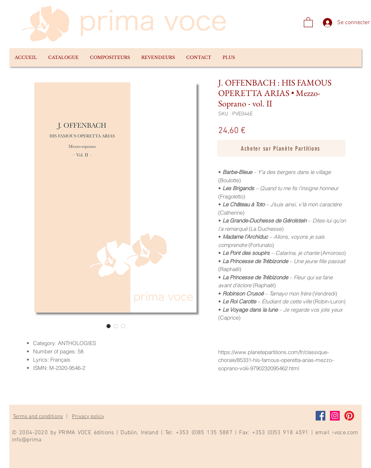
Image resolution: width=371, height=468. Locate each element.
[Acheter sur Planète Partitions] (281, 148)
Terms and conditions (38, 416)
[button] (63, 57)
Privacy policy (88, 416)
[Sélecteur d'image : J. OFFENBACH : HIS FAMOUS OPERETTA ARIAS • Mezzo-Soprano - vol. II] (108, 326)
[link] (308, 22)
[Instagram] (335, 416)
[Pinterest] (349, 416)
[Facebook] (320, 416)
